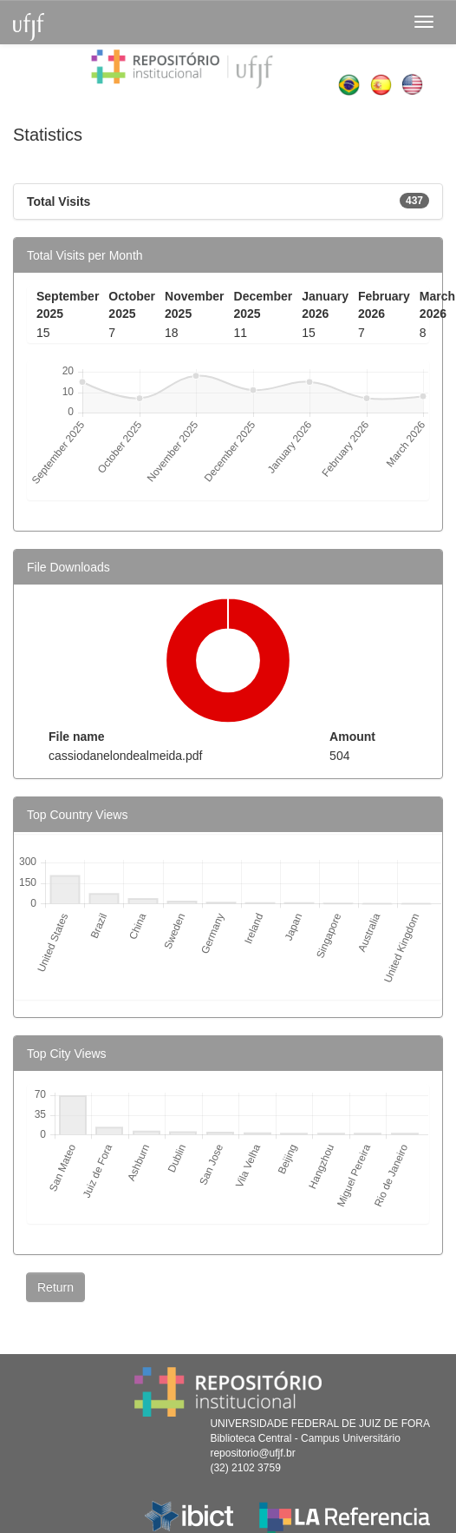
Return (55, 1287)
